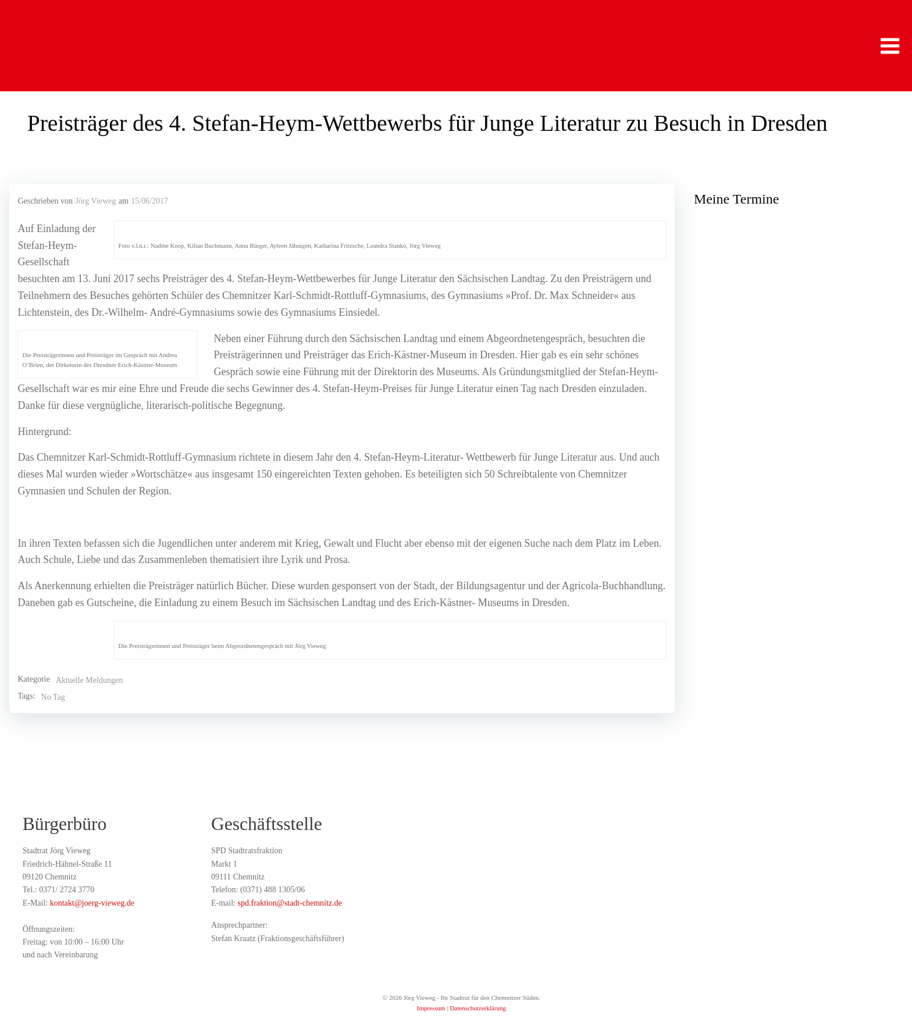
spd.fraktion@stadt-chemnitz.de (290, 904)
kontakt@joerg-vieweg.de (93, 904)
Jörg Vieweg (95, 202)
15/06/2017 (149, 202)
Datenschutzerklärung (478, 1009)
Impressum (431, 1009)
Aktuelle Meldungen (88, 681)
